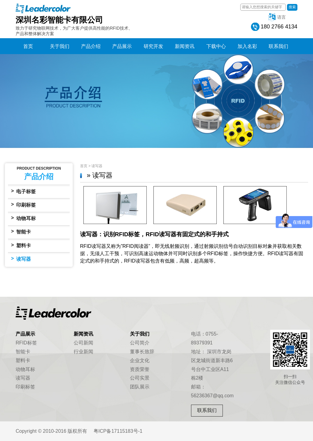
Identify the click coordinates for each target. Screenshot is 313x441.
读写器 (21, 259)
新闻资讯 (184, 46)
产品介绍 (91, 46)
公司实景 (139, 377)
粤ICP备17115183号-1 (118, 431)
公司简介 (139, 342)
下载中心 (216, 46)
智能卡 (21, 231)
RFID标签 (26, 342)
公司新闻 (83, 342)
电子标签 (23, 191)
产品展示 (122, 46)
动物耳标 (23, 218)
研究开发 (153, 46)
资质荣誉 (139, 369)
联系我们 (278, 46)
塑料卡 (21, 245)
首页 (28, 46)
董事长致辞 (142, 351)
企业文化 (139, 360)
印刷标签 (23, 205)
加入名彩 (247, 46)
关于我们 (59, 46)
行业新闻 (83, 351)
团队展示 (139, 386)
